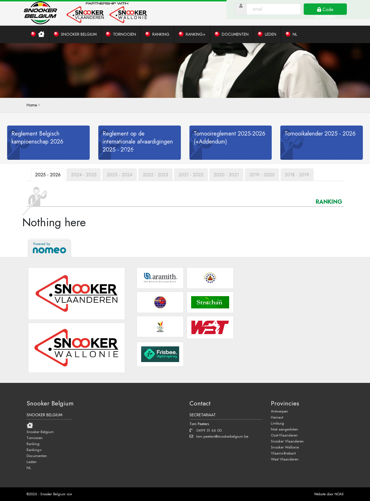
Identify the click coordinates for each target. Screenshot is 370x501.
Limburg (277, 423)
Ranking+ (34, 449)
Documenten (37, 455)
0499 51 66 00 (205, 430)
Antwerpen (279, 411)
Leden (32, 461)
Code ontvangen (329, 14)
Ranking (33, 443)
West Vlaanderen (285, 459)
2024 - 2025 (84, 174)
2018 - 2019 (298, 174)
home (32, 105)
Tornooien (35, 437)
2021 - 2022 (191, 174)
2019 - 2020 (263, 174)
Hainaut (277, 417)
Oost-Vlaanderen (284, 435)
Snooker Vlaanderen (287, 441)
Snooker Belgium (40, 431)
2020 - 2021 (227, 174)
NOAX (339, 494)
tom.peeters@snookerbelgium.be (218, 436)
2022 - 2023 (156, 174)
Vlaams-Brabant (283, 453)
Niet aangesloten (284, 429)
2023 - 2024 (120, 174)
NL (29, 467)
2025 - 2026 (48, 174)
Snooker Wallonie (285, 447)
